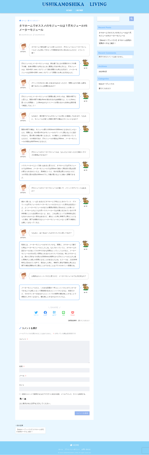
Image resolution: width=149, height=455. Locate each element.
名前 (22, 366)
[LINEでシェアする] (63, 313)
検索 (131, 19)
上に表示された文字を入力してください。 (35, 403)
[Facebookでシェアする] (45, 313)
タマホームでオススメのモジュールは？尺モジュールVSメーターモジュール (115, 34)
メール (23, 376)
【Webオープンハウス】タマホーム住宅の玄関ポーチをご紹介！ (115, 41)
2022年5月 (103, 72)
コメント (23, 339)
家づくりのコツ (84, 321)
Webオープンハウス (106, 84)
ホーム (60, 449)
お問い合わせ (86, 449)
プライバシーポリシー (72, 449)
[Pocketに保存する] (73, 313)
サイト (21, 385)
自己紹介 (69, 10)
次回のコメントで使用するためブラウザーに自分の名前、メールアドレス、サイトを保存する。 (54, 394)
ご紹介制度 (79, 10)
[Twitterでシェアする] (36, 313)
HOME (74, 445)
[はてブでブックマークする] (54, 313)
